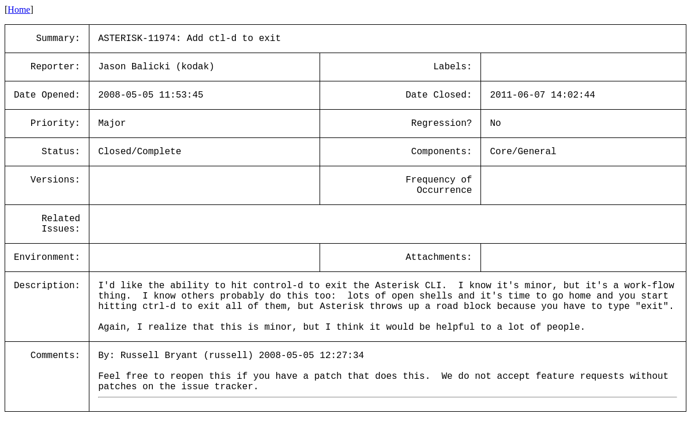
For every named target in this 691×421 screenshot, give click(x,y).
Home (18, 9)
